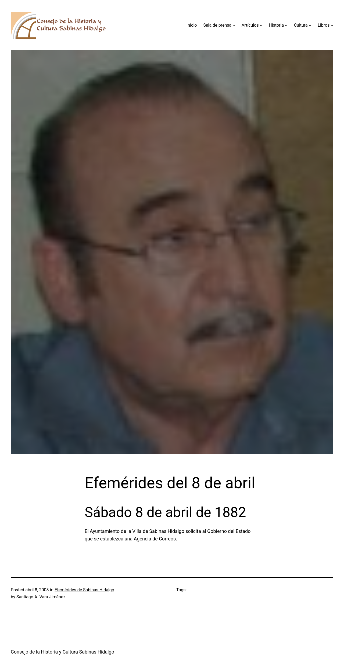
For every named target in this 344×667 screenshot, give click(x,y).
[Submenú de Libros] (332, 25)
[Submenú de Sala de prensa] (233, 25)
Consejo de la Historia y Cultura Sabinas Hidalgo (62, 652)
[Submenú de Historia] (286, 25)
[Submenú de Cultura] (310, 25)
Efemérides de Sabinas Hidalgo (84, 589)
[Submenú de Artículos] (261, 25)
